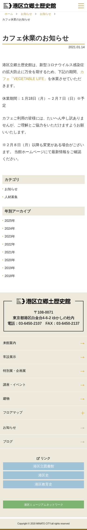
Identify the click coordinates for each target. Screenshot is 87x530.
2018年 (10, 276)
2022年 (10, 244)
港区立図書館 (43, 466)
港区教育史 (43, 484)
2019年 (10, 268)
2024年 (10, 228)
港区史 (43, 475)
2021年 (10, 252)
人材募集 (11, 197)
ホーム (9, 14)
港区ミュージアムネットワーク (43, 504)
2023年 (10, 236)
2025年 (10, 220)
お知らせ (26, 14)
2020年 (10, 260)
